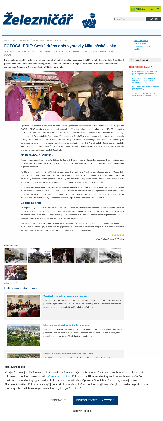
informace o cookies (59, 376)
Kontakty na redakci (142, 46)
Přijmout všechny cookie (95, 400)
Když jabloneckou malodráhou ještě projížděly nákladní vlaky (144, 73)
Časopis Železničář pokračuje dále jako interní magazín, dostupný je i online (144, 80)
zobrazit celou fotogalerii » (14, 283)
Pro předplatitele (141, 41)
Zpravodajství (9, 40)
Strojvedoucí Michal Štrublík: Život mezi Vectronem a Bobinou (145, 94)
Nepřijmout (57, 400)
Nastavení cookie (81, 410)
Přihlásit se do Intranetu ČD (147, 9)
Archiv (137, 49)
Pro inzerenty (140, 43)
